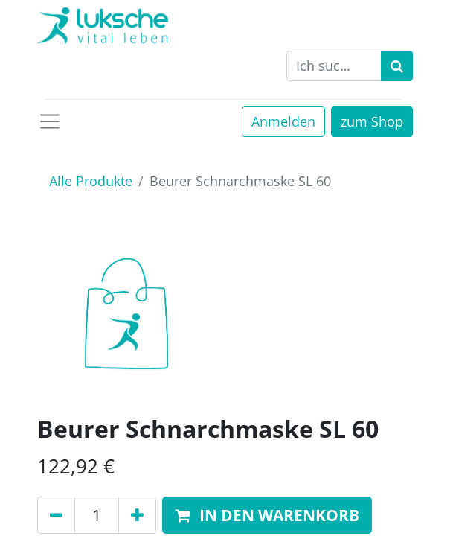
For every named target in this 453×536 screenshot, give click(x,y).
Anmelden (283, 121)
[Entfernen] (56, 515)
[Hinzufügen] (137, 515)
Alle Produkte (90, 181)
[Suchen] (397, 66)
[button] (267, 515)
